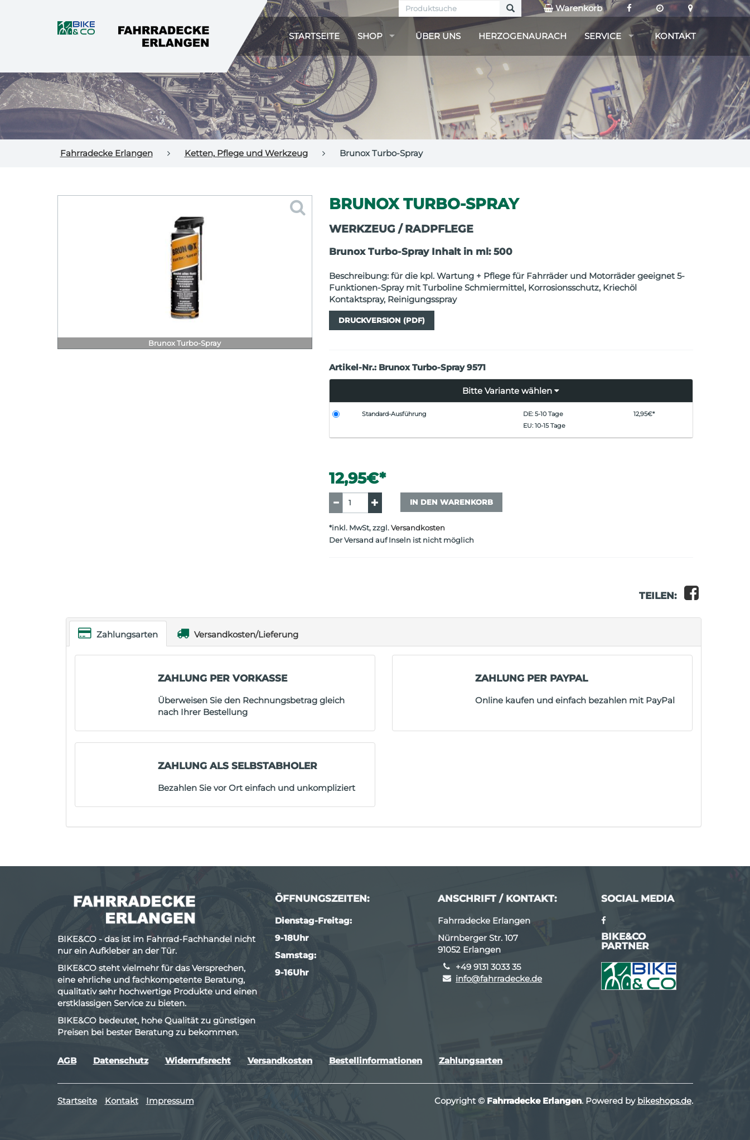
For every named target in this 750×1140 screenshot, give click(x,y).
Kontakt (675, 36)
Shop (370, 36)
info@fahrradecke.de (499, 978)
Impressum (170, 1100)
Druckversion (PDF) (381, 320)
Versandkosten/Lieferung (237, 633)
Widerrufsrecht (198, 1060)
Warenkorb (573, 8)
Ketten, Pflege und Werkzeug (246, 153)
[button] (511, 391)
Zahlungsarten (118, 633)
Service (602, 36)
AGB (66, 1060)
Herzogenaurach (522, 36)
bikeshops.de (664, 1100)
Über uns (438, 36)
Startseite (314, 36)
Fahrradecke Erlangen (106, 153)
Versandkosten (418, 528)
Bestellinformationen (375, 1060)
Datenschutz (120, 1060)
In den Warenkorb (451, 501)
